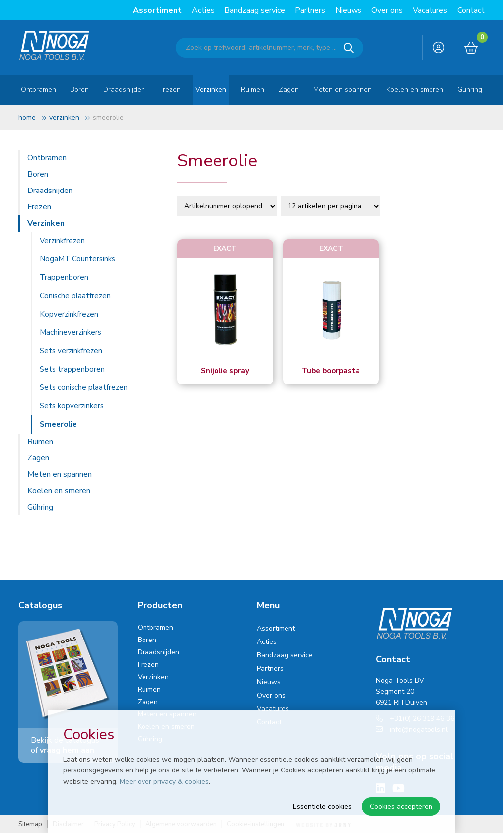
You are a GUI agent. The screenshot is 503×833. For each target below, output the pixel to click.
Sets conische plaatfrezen (84, 387)
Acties (203, 10)
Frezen (170, 89)
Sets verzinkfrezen (71, 351)
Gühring (469, 89)
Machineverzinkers (70, 332)
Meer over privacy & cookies (164, 781)
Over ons (387, 10)
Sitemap (30, 824)
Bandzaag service (254, 10)
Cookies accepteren (401, 806)
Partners (310, 10)
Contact (471, 10)
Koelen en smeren (414, 89)
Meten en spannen (342, 89)
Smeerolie (58, 424)
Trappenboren (64, 277)
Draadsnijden (124, 89)
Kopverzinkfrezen (69, 314)
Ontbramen (38, 89)
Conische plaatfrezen (75, 296)
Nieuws (348, 10)
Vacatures (430, 10)
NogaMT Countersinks (77, 259)
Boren (79, 89)
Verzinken (210, 89)
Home (27, 117)
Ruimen (252, 89)
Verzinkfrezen (62, 241)
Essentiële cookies (322, 806)
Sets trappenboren (72, 369)
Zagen (289, 89)
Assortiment (157, 10)
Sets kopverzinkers (72, 406)
